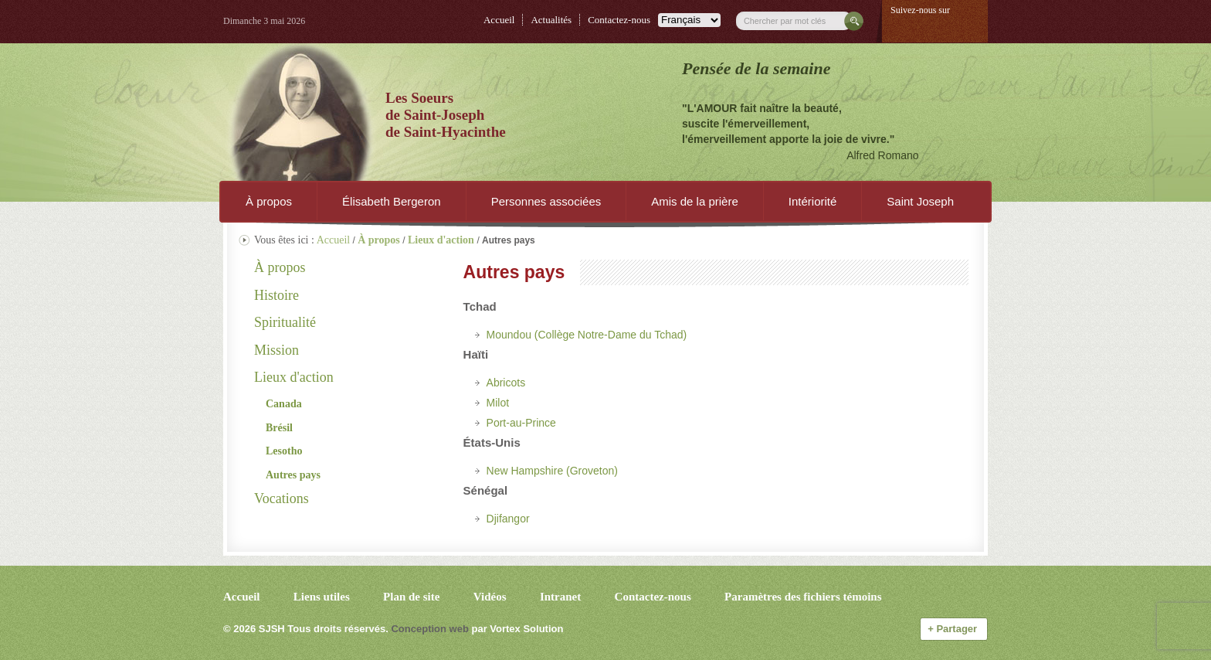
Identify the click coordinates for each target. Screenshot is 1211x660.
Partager (954, 628)
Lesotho (284, 451)
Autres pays (293, 475)
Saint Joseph (920, 201)
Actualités (551, 20)
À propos (269, 201)
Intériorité (813, 201)
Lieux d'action (294, 377)
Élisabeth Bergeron (391, 201)
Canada (284, 404)
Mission (276, 350)
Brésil (279, 428)
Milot (498, 402)
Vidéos (490, 596)
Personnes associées (546, 201)
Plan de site (411, 596)
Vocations (281, 498)
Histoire (276, 295)
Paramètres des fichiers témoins (802, 596)
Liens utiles (321, 596)
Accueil (498, 20)
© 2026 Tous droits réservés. (305, 628)
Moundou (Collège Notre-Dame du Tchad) (587, 334)
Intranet (560, 596)
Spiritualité (285, 322)
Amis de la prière (694, 201)
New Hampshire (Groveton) (552, 470)
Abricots (506, 382)
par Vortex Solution (517, 628)
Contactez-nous (619, 20)
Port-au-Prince (521, 423)
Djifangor (508, 518)
